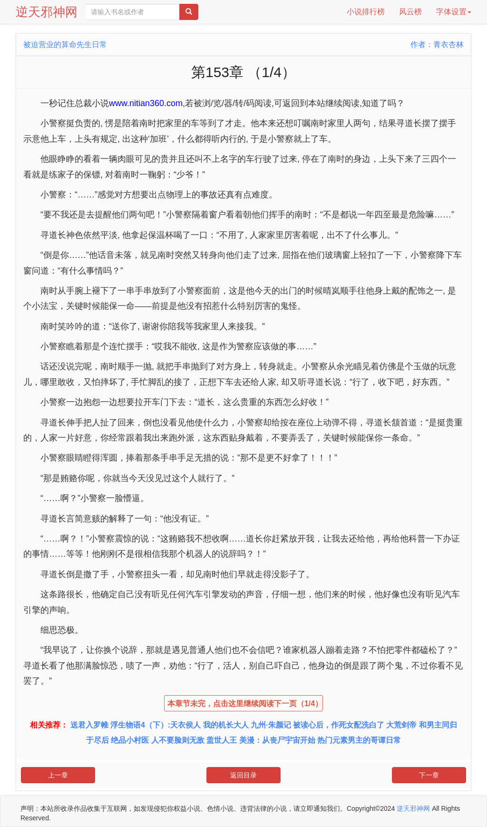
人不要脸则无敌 (178, 740)
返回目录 (243, 775)
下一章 (429, 775)
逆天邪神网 (47, 12)
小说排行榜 (366, 12)
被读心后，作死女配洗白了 (338, 725)
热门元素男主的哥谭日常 (359, 740)
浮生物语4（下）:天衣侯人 (155, 725)
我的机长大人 (226, 725)
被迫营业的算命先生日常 (65, 44)
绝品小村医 (130, 740)
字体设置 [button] (453, 12)
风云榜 (410, 12)
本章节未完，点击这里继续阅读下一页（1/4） (244, 703)
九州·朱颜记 (271, 725)
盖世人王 (221, 740)
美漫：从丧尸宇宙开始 (277, 740)
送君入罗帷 (89, 725)
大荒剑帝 (401, 725)
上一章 (58, 775)
